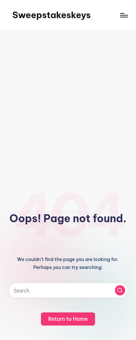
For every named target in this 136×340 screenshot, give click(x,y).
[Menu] (123, 15)
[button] (120, 290)
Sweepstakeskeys (51, 14)
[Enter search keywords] (68, 290)
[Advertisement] (68, 102)
